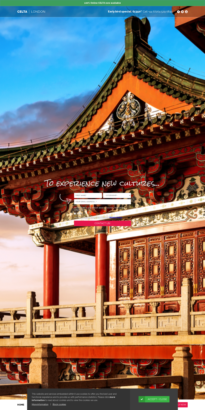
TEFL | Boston (31, 11)
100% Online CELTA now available (102, 3)
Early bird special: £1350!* (125, 11)
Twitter (182, 11)
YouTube (186, 11)
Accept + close (157, 399)
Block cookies (59, 404)
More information (40, 404)
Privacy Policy (116, 219)
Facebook (178, 11)
